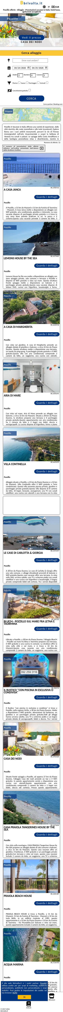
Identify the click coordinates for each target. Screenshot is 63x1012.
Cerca (31, 98)
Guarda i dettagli (46, 196)
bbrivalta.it (31, 3)
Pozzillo (7, 158)
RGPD (15, 993)
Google (43, 983)
